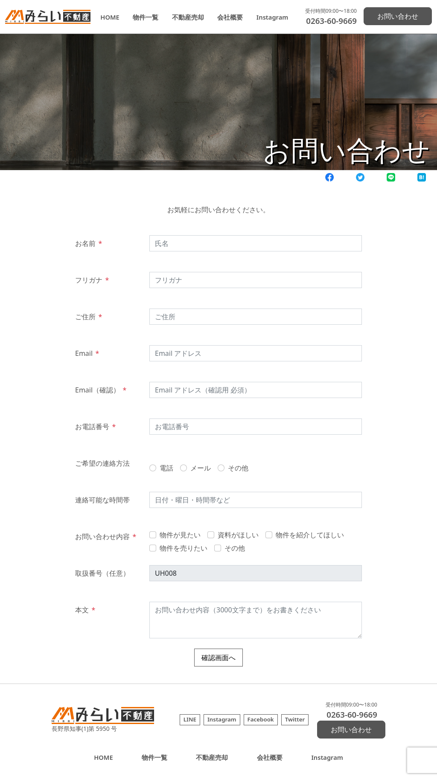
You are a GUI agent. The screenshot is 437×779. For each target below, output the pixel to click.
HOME (109, 17)
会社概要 (230, 17)
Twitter (295, 719)
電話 (166, 468)
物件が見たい (180, 535)
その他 (238, 468)
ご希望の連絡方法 (102, 463)
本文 (85, 610)
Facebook (261, 719)
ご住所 (88, 316)
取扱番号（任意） (102, 573)
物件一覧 (145, 17)
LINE (190, 719)
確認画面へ (218, 657)
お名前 (88, 243)
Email (87, 353)
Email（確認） (100, 390)
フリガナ (92, 280)
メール (200, 468)
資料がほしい (238, 535)
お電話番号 (95, 426)
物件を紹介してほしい (310, 535)
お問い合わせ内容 (105, 536)
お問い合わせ (397, 16)
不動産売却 (188, 17)
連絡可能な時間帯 (102, 500)
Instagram (272, 17)
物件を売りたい (183, 548)
